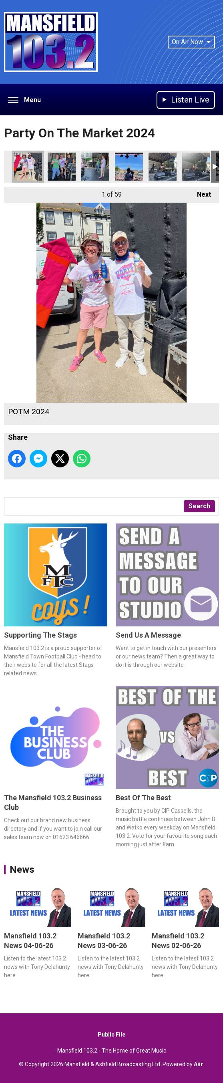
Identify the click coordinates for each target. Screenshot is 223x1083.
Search (199, 506)
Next (200, 192)
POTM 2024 (28, 167)
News (22, 869)
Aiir (198, 1064)
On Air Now (191, 42)
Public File (111, 1034)
